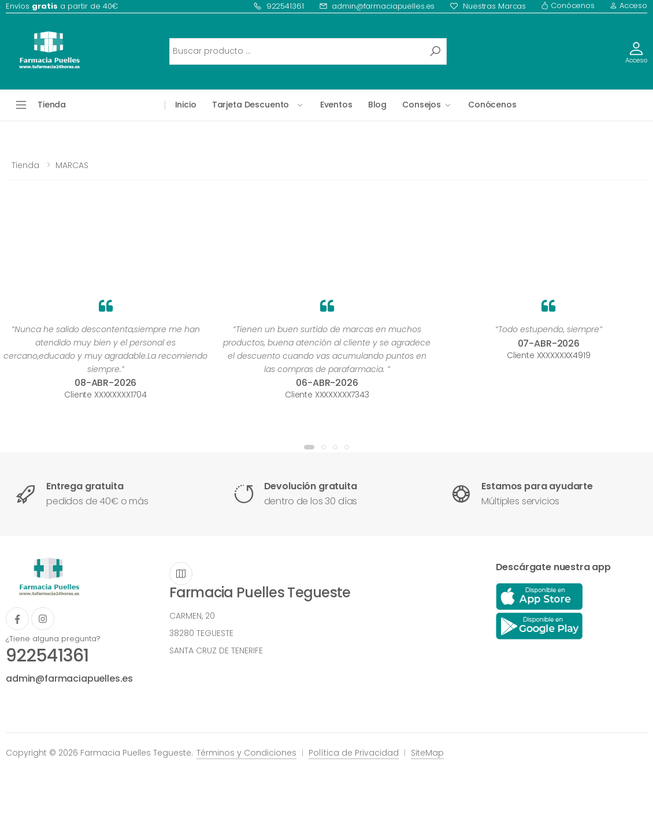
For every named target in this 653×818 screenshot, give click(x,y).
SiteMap (427, 752)
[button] (309, 447)
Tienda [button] (52, 104)
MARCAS (71, 165)
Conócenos (568, 5)
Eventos (336, 104)
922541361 (278, 6)
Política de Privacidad (354, 752)
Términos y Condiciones (246, 752)
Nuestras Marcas (488, 6)
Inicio (185, 104)
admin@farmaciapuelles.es (377, 6)
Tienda (25, 165)
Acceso (628, 5)
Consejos (421, 104)
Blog (377, 104)
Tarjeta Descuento (251, 104)
